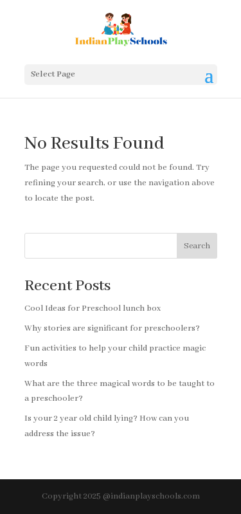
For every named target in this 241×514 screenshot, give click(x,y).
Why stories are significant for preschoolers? (112, 328)
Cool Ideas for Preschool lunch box (92, 308)
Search (197, 246)
